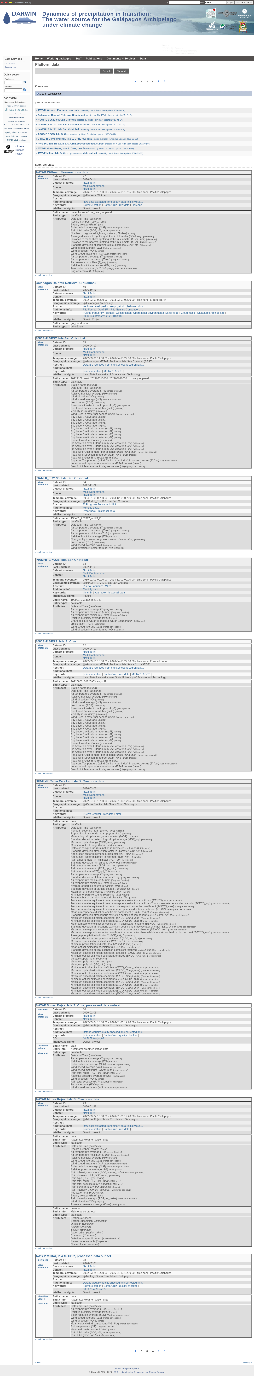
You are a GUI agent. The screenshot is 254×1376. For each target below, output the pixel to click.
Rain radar (24, 132)
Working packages (59, 58)
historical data (106, 511)
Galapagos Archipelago (211, 312)
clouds (110, 312)
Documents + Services (121, 58)
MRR (27, 129)
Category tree (10, 67)
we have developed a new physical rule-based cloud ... (115, 306)
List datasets (10, 63)
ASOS (118, 371)
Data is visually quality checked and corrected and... (113, 1032)
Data (143, 58)
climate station (92, 205)
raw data (124, 205)
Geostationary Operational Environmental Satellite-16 (147, 312)
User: (166, 2)
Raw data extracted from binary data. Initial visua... (113, 201)
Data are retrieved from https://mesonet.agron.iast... (113, 364)
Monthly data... (91, 507)
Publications (94, 58)
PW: (202, 2)
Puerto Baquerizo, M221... (98, 586)
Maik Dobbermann (93, 186)
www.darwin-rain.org (23, 3)
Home (39, 58)
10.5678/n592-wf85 (94, 1289)
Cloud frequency (94, 312)
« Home (38, 1363)
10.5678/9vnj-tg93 (93, 1038)
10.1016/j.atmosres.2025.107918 (102, 316)
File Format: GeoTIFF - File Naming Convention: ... (113, 309)
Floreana (137, 205)
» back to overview (43, 275)
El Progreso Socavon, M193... (100, 504)
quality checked (128, 1035)
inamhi (88, 592)
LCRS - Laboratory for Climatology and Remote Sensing (138, 1372)
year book (90, 511)
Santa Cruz (110, 205)
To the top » (247, 1363)
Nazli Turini (89, 182)
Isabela (16, 129)
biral (118, 814)
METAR (108, 371)
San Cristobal (21, 136)
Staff (78, 58)
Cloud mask (188, 312)
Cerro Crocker (92, 814)
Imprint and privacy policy (127, 1368)
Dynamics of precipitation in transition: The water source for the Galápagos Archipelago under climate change (109, 19)
